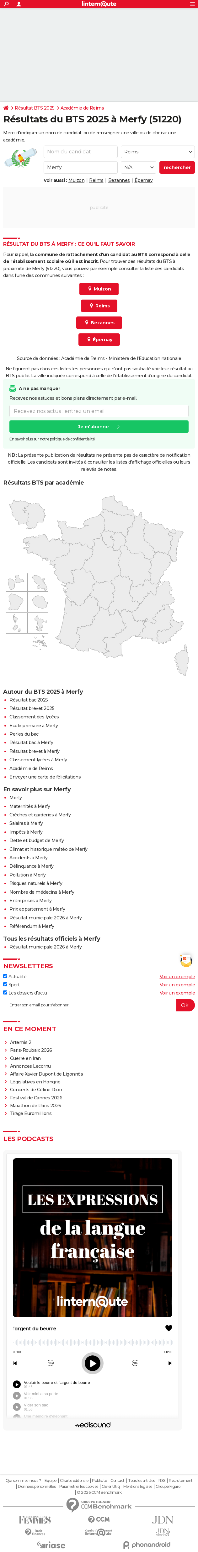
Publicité (99, 1480)
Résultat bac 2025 (28, 700)
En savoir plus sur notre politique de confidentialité (52, 439)
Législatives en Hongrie (35, 1082)
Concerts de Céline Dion (36, 1089)
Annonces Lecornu (30, 1066)
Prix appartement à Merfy (37, 909)
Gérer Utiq (111, 1486)
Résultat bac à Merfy (31, 742)
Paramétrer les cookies (78, 1486)
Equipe (50, 1480)
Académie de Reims (82, 108)
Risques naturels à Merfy (35, 883)
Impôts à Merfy (25, 832)
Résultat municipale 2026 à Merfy (45, 918)
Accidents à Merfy (28, 858)
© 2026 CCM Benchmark (99, 1492)
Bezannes (119, 180)
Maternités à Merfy (29, 806)
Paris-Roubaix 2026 (31, 1050)
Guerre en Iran (25, 1058)
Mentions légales (137, 1486)
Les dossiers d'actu (25, 993)
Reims (96, 180)
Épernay (144, 180)
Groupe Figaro (168, 1486)
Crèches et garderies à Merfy (40, 815)
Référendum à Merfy (31, 926)
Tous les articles (141, 1480)
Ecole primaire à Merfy (33, 725)
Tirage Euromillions (31, 1113)
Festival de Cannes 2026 (36, 1098)
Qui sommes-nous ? (23, 1480)
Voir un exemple (177, 976)
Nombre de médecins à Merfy (41, 892)
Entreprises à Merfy (30, 900)
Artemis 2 (20, 1042)
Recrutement (181, 1480)
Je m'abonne (93, 427)
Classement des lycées (34, 717)
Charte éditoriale (74, 1480)
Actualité (14, 976)
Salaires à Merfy (26, 823)
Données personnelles (37, 1486)
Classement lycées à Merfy (38, 760)
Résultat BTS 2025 (35, 108)
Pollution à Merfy (27, 875)
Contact (117, 1480)
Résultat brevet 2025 (31, 708)
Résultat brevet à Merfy (34, 751)
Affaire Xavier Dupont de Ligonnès (47, 1074)
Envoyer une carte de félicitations (45, 777)
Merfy (15, 797)
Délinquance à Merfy (31, 866)
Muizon (76, 180)
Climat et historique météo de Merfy (48, 849)
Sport (11, 985)
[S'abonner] (99, 1005)
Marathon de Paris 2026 (35, 1105)
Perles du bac (24, 734)
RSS (161, 1480)
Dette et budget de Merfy (36, 840)
